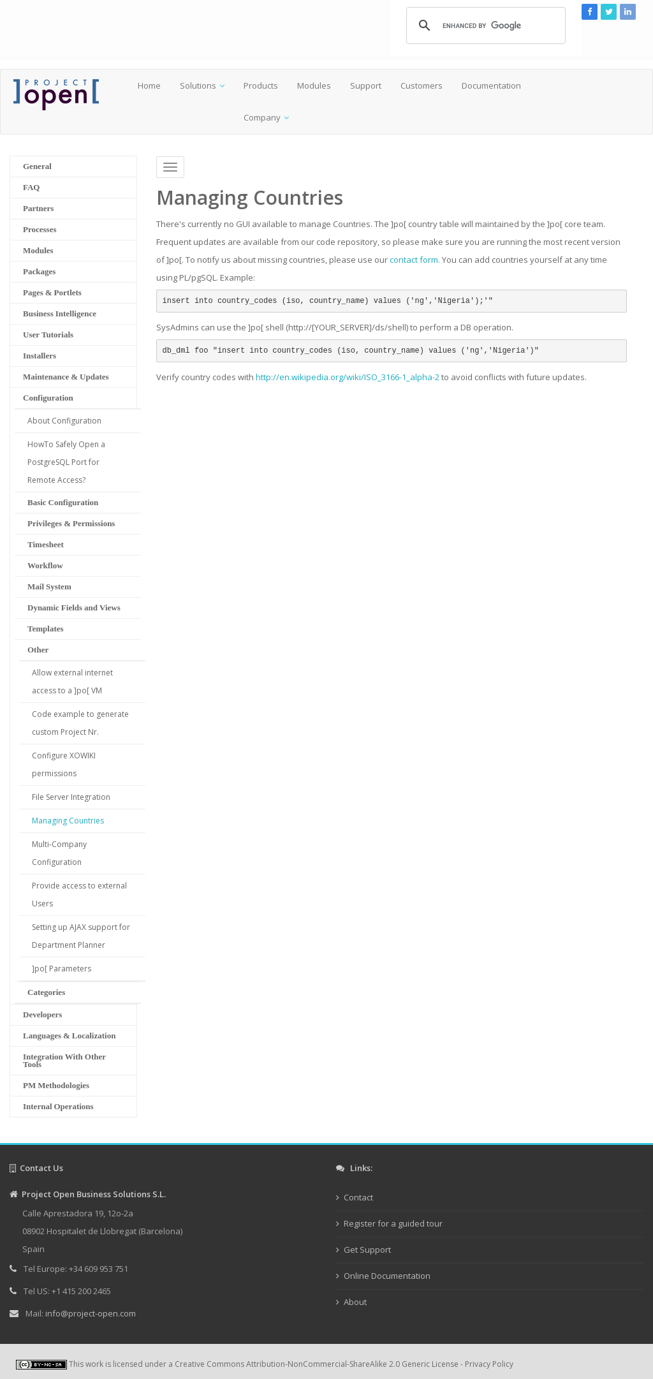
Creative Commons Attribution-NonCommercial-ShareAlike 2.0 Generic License (317, 1364)
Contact (358, 1197)
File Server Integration (71, 797)
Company (262, 117)
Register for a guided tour (393, 1223)
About (355, 1302)
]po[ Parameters (61, 968)
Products (261, 85)
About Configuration (64, 420)
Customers (421, 85)
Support (365, 85)
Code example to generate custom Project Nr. (80, 723)
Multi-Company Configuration (59, 853)
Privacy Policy (489, 1364)
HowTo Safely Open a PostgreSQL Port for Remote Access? (66, 462)
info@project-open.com (89, 1313)
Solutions (198, 85)
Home (149, 85)
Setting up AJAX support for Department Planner (81, 936)
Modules (314, 85)
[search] (484, 25)
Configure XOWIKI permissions (64, 764)
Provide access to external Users (79, 894)
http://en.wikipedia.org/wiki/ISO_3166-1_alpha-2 (347, 377)
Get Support (367, 1249)
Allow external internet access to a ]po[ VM (72, 681)
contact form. (415, 259)
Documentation (491, 85)
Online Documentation (387, 1275)
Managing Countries (68, 820)
